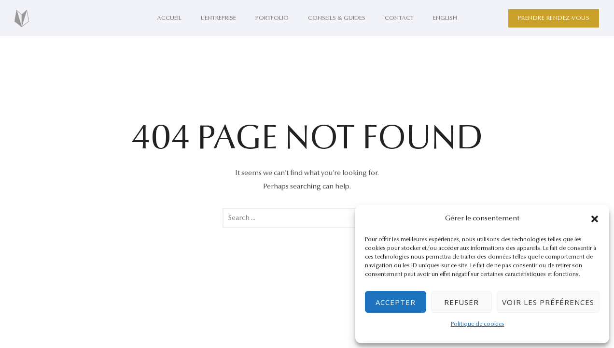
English (445, 18)
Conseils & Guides (336, 18)
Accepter (396, 302)
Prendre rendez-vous (554, 18)
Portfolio (272, 18)
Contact (399, 18)
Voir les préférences (548, 302)
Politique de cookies (477, 324)
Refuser (461, 302)
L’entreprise (218, 18)
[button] (595, 219)
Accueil (169, 18)
